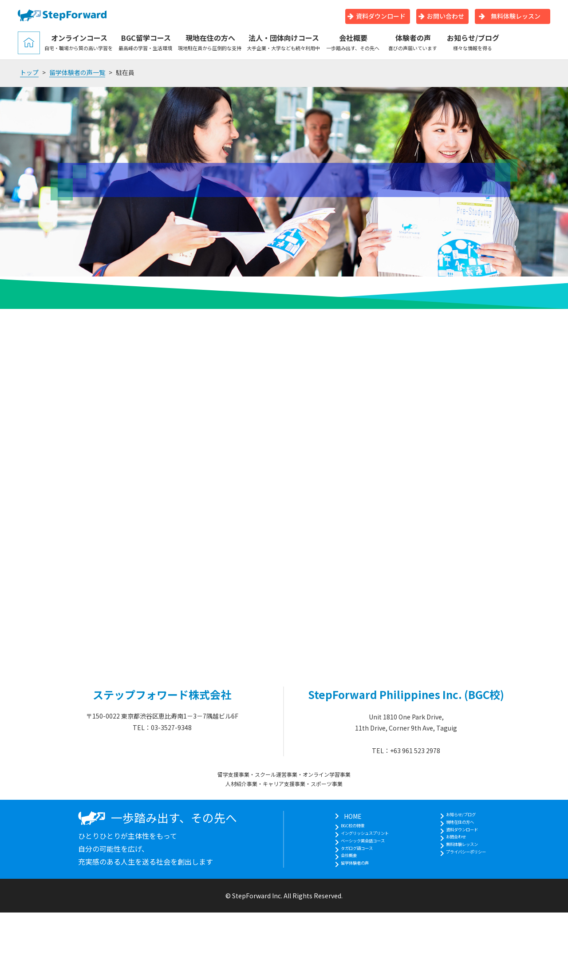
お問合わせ (457, 849)
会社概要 (353, 42)
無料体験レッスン (509, 16)
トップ (29, 72)
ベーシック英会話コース (360, 849)
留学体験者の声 (347, 883)
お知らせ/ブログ (473, 42)
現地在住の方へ (210, 42)
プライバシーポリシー (473, 872)
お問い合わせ (441, 16)
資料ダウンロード (376, 16)
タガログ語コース (350, 861)
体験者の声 (413, 42)
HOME (334, 816)
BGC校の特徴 (344, 827)
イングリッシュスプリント (363, 838)
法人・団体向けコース (284, 42)
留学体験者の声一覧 (77, 72)
